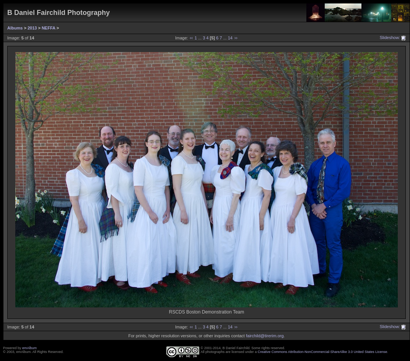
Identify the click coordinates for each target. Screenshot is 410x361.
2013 (32, 28)
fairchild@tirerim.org (265, 335)
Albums (15, 28)
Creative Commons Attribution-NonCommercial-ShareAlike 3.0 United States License (322, 352)
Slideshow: (390, 37)
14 (230, 38)
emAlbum (29, 348)
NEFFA (48, 28)
